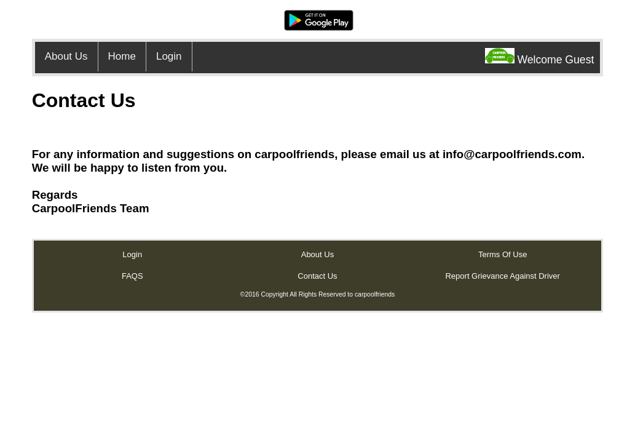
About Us (66, 56)
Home (122, 56)
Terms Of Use (502, 254)
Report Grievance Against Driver (502, 276)
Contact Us (317, 276)
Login (169, 56)
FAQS (132, 276)
